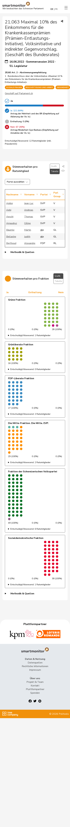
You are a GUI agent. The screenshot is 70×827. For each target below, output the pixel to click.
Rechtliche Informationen (35, 666)
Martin (27, 230)
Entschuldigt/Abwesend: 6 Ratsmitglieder (30, 528)
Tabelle (54, 171)
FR (56, 9)
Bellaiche (11, 236)
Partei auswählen (17, 181)
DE (52, 9)
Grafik (54, 166)
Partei (44, 194)
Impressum (35, 670)
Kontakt (35, 685)
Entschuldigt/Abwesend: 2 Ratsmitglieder (30, 414)
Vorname (29, 194)
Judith (27, 236)
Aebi (8, 210)
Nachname (12, 194)
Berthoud (11, 243)
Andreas (28, 210)
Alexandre (29, 243)
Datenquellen (35, 662)
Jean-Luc (28, 203)
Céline (27, 223)
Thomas (28, 216)
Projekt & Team (35, 682)
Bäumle (10, 230)
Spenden (35, 693)
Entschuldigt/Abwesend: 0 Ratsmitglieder (30, 369)
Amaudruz (11, 223)
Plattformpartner (35, 689)
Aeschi (9, 216)
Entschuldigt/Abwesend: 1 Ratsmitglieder (30, 335)
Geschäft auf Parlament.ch (19, 93)
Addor (9, 203)
